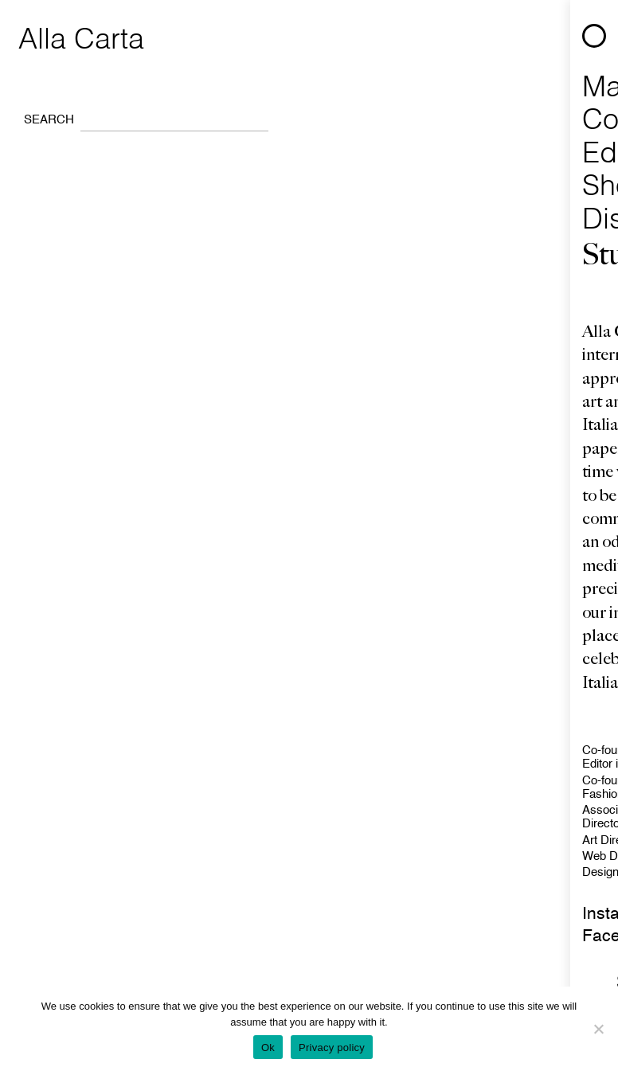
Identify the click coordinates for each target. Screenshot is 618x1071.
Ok (268, 1047)
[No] (598, 1029)
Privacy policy (332, 1047)
